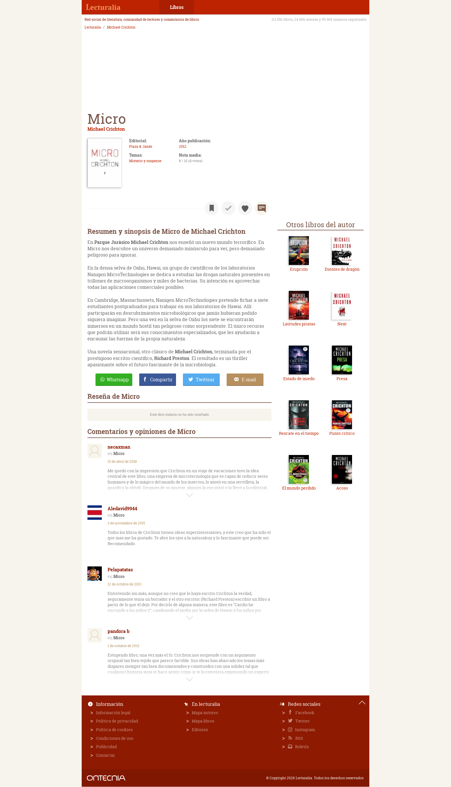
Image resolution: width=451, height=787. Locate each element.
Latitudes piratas (299, 324)
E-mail (249, 379)
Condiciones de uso (114, 738)
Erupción (299, 269)
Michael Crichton (121, 27)
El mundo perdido (299, 488)
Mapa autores (205, 712)
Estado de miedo (299, 378)
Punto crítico (342, 433)
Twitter (302, 721)
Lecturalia (93, 27)
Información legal (113, 712)
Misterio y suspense (145, 160)
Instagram (304, 729)
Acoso (342, 488)
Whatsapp (118, 379)
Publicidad (106, 746)
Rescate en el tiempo (299, 433)
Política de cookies (114, 729)
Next (342, 324)
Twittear (205, 379)
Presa (342, 378)
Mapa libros (203, 721)
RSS (299, 738)
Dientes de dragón (342, 269)
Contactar (105, 755)
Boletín (301, 746)
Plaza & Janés (140, 146)
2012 (182, 146)
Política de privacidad (117, 721)
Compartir (161, 379)
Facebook (304, 712)
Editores (200, 729)
